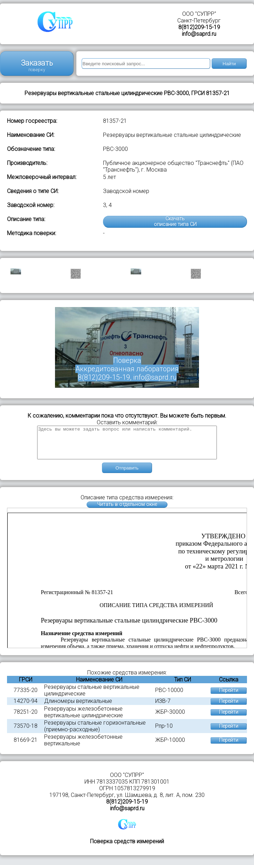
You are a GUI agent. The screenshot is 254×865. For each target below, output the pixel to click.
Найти (229, 63)
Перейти (228, 697)
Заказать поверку (37, 65)
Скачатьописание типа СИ (175, 221)
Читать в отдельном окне (127, 511)
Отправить (126, 474)
